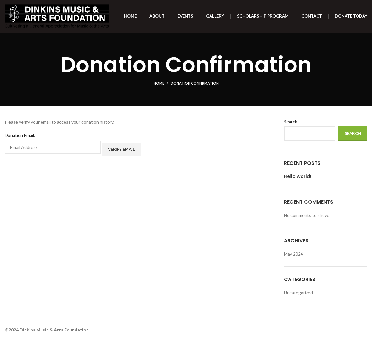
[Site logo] (57, 16)
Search (290, 121)
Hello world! (297, 176)
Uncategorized (298, 292)
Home (159, 83)
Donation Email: (20, 135)
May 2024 (293, 254)
